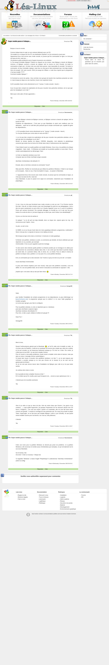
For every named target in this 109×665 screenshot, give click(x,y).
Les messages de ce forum (32, 35)
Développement (64, 507)
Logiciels (62, 497)
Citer (43, 106)
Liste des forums (88, 47)
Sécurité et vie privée (66, 503)
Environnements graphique (68, 509)
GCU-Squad (84, 0)
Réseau (62, 501)
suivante (75, 35)
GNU (89, 0)
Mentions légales (23, 497)
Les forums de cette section (17, 35)
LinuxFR (78, 0)
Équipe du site (22, 495)
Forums (83, 495)
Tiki (71, 41)
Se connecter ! (87, 39)
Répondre (37, 106)
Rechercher (86, 49)
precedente (68, 35)
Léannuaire (42, 499)
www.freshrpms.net (21, 299)
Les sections (6, 35)
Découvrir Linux (43, 495)
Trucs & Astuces (43, 497)
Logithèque (42, 501)
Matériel (62, 505)
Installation (63, 495)
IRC (82, 497)
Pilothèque (42, 503)
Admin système (64, 499)
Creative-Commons (71, 513)
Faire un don (21, 499)
